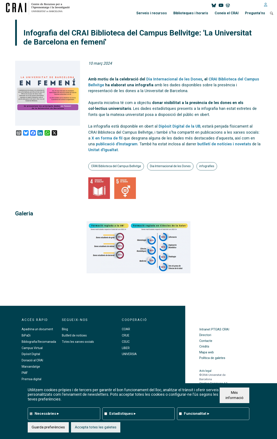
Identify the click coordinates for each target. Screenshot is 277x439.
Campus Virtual (32, 348)
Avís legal (205, 370)
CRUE (125, 335)
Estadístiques (122, 413)
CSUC (126, 341)
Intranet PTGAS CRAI (214, 329)
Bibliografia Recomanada (39, 341)
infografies (206, 166)
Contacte (205, 341)
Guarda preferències (48, 427)
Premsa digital (31, 379)
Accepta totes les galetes (95, 427)
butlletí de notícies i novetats (224, 144)
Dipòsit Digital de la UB (179, 126)
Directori (205, 335)
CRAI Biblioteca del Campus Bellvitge (116, 166)
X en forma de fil (107, 138)
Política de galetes (212, 358)
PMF (25, 373)
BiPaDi (26, 335)
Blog (65, 329)
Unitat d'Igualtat (103, 149)
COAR (126, 329)
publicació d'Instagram (116, 144)
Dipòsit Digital (31, 354)
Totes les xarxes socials (78, 341)
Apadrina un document (37, 329)
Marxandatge (31, 366)
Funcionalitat (196, 413)
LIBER (126, 348)
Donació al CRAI (32, 360)
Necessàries (47, 413)
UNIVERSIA (129, 354)
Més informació (234, 395)
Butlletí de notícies (74, 335)
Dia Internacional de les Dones (170, 166)
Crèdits (204, 346)
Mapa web (206, 352)
